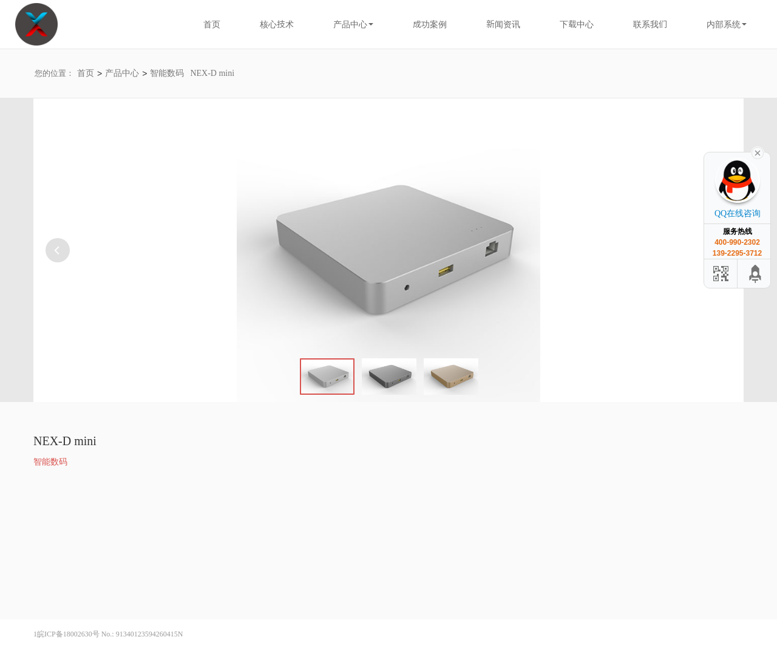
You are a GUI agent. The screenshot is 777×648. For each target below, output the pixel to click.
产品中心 (122, 73)
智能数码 (167, 73)
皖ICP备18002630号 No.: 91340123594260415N (110, 634)
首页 (85, 73)
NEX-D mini (212, 73)
